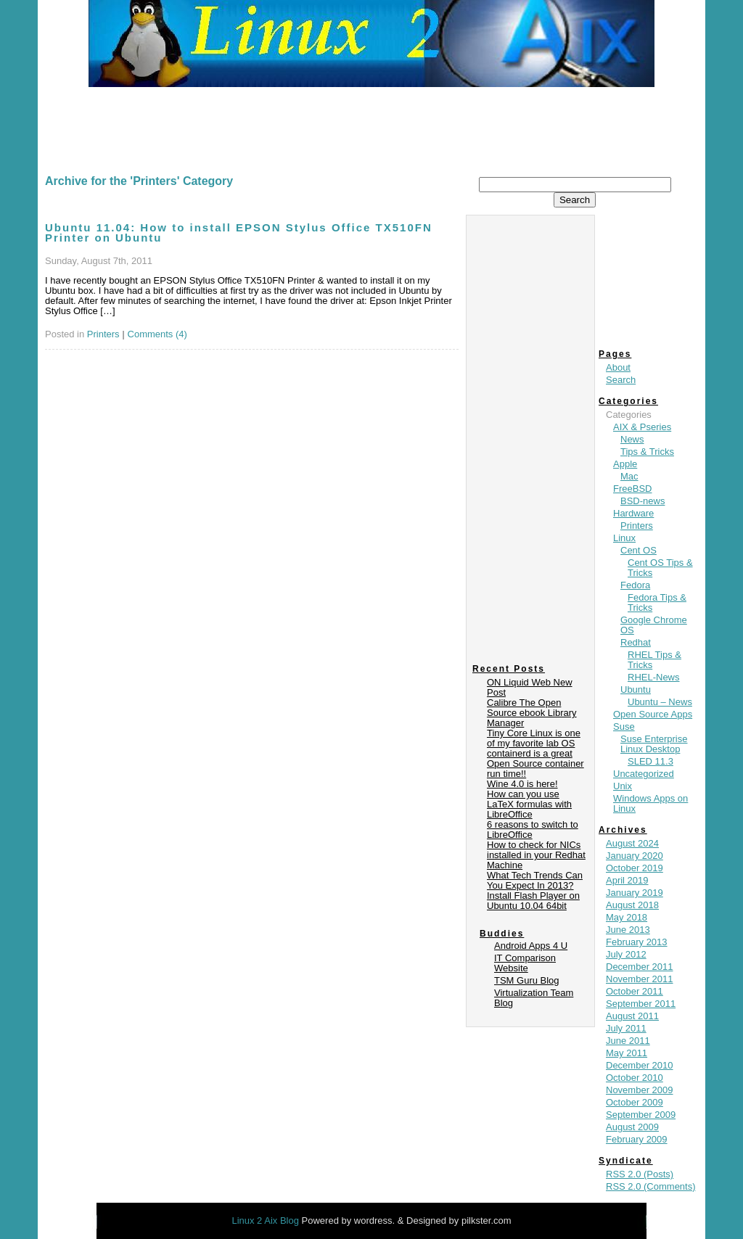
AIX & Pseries (642, 426)
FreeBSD (632, 488)
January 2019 (634, 892)
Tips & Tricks (647, 451)
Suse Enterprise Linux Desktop (654, 743)
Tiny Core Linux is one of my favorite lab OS (533, 738)
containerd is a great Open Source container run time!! (535, 763)
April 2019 (627, 880)
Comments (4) (157, 334)
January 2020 (634, 855)
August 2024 (632, 843)
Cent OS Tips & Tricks (660, 567)
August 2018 (632, 905)
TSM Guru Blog (526, 980)
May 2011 (626, 1052)
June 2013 (628, 929)
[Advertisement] (371, 127)
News (632, 439)
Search (621, 379)
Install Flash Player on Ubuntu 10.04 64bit (533, 900)
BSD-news (642, 500)
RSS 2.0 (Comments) (651, 1186)
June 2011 (628, 1040)
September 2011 (641, 1003)
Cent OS (638, 550)
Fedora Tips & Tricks (657, 602)
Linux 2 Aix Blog (266, 1220)
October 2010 (634, 1077)
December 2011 (639, 966)
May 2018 (626, 917)
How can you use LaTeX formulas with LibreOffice (529, 804)
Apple (625, 463)
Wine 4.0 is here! (522, 783)
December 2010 (639, 1065)
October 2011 (634, 991)
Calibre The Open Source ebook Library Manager (532, 712)
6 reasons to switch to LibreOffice (532, 829)
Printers (103, 334)
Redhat (635, 642)
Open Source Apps (652, 714)
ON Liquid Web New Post (529, 687)
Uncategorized (643, 773)
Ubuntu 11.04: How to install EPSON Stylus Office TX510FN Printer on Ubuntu (238, 232)
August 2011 (632, 1015)
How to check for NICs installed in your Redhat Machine (536, 854)
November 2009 (639, 1089)
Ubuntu (635, 689)
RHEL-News (654, 677)
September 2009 (641, 1114)
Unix (622, 786)
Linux (624, 537)
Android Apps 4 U (530, 945)
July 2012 (626, 954)
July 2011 (626, 1028)
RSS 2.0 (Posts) (639, 1174)
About (618, 367)
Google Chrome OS (653, 624)
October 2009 (634, 1102)
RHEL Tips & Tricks (654, 659)
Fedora (635, 585)
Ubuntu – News (660, 701)
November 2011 (639, 979)
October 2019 (634, 868)
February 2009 (637, 1139)
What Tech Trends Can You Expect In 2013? (535, 880)
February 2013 (637, 942)
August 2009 (632, 1126)
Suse (624, 726)
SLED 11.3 (650, 761)
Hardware (633, 513)
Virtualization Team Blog (533, 997)
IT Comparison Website (525, 963)
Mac (629, 476)
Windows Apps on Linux (650, 803)
